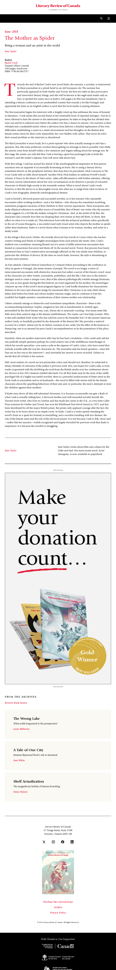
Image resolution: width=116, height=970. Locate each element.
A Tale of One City (28, 750)
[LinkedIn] (72, 842)
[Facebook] (62, 842)
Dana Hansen (20, 792)
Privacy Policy (58, 913)
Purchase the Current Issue (58, 902)
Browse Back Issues (16, 703)
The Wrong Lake (26, 719)
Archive (58, 907)
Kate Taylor (10, 51)
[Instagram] (53, 842)
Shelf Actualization (28, 782)
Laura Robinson (21, 729)
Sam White (19, 760)
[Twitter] (44, 842)
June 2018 (11, 32)
